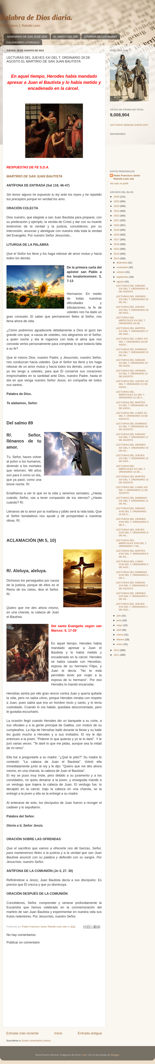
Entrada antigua (90, 1033)
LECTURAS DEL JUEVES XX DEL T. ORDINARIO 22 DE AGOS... (132, 384)
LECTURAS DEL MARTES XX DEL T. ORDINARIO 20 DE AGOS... (132, 405)
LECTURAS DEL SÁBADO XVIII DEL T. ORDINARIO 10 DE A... (131, 511)
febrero (121, 639)
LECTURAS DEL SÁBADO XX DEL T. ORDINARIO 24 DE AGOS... (132, 363)
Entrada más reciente (22, 1033)
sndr (84, 1055)
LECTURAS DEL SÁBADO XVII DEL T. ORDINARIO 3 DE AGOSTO (132, 585)
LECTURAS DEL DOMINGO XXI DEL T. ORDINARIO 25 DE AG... (132, 352)
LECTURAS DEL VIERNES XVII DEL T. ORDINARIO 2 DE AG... (132, 596)
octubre (121, 272)
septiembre (123, 277)
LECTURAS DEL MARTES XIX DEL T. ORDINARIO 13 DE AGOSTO (132, 479)
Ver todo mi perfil (119, 183)
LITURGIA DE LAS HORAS (100, 36)
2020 (117, 225)
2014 (117, 253)
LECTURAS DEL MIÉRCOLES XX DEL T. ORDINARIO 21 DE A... (130, 394)
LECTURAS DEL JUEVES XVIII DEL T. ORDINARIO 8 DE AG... (132, 532)
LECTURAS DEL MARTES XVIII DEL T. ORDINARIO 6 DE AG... (132, 553)
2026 (117, 196)
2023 (117, 211)
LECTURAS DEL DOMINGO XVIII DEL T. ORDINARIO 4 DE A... (132, 575)
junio (119, 620)
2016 (117, 244)
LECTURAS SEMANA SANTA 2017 (129, 125)
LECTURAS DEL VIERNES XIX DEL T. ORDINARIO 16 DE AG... (132, 447)
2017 (117, 239)
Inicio (58, 1033)
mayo (120, 625)
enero (120, 644)
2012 (117, 650)
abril (119, 630)
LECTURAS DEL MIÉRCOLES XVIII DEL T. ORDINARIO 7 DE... (131, 543)
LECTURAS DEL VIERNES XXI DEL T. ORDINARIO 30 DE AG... (132, 299)
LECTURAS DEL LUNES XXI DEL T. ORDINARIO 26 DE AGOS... (132, 341)
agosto (121, 281)
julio (119, 615)
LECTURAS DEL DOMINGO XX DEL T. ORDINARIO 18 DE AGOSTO (132, 426)
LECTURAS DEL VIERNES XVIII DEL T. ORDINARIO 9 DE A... (132, 522)
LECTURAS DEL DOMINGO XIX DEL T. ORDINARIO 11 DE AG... (132, 500)
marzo (120, 634)
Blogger (115, 1055)
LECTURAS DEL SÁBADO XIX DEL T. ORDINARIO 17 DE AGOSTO (132, 437)
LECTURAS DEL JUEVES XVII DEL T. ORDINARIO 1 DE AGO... (132, 607)
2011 (117, 655)
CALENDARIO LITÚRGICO (22, 42)
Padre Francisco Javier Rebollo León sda (127, 177)
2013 (117, 258)
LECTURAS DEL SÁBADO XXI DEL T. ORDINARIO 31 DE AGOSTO (132, 288)
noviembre (123, 267)
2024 (117, 206)
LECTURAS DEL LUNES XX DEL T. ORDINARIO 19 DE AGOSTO (132, 416)
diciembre (122, 262)
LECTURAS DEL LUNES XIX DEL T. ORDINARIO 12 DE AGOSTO (132, 490)
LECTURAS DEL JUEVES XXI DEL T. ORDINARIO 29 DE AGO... (132, 310)
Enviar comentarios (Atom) (36, 1040)
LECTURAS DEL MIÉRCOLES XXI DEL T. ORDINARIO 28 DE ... (131, 320)
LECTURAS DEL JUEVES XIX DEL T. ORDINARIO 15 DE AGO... (132, 458)
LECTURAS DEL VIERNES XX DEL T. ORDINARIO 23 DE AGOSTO (132, 373)
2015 (117, 249)
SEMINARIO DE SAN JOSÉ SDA (27, 36)
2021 (117, 220)
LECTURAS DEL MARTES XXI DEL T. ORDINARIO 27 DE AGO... (132, 331)
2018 (117, 234)
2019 (117, 230)
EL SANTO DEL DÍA (65, 36)
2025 (117, 201)
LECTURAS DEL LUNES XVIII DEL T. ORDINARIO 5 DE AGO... (132, 564)
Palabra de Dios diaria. (36, 17)
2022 (117, 215)
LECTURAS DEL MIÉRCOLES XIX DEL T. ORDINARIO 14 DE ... (131, 469)
